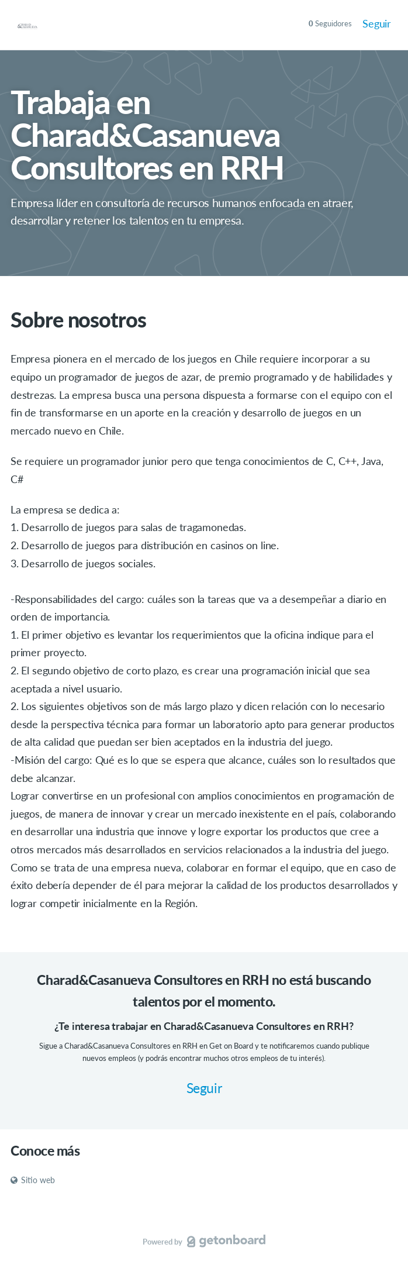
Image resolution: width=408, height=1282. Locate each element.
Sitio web (33, 1180)
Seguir (376, 23)
